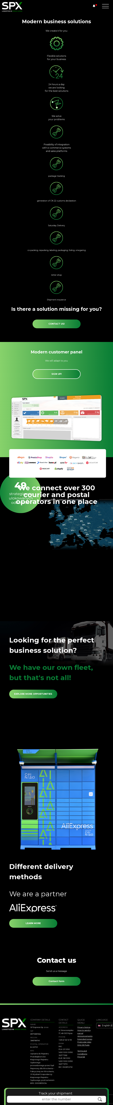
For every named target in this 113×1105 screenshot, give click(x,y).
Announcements (84, 1036)
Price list (81, 1057)
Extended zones (84, 1039)
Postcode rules (84, 1042)
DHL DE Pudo (83, 1045)
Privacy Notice (83, 1027)
